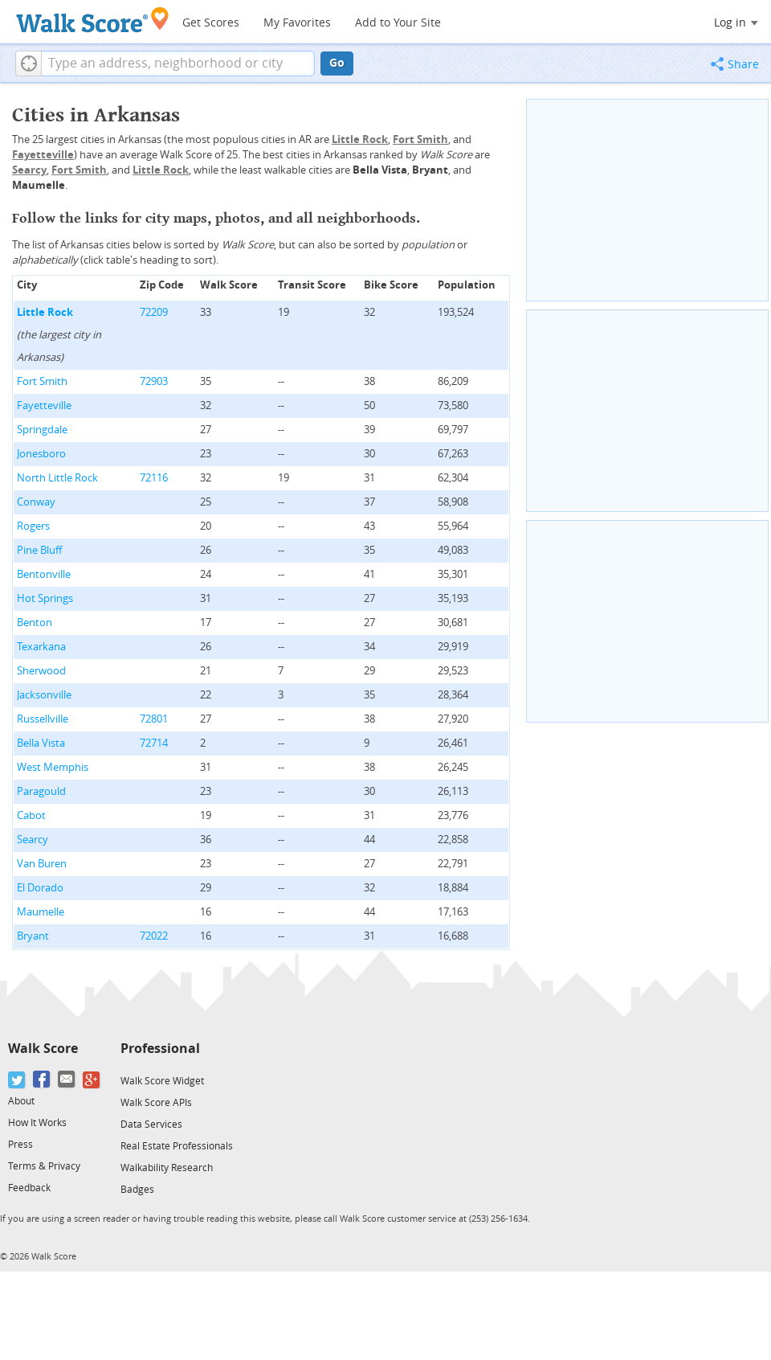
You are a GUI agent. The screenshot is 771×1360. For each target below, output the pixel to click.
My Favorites (297, 23)
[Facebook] (42, 1080)
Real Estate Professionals (176, 1146)
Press (20, 1144)
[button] (28, 63)
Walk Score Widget (162, 1081)
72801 (154, 719)
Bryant (33, 936)
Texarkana (41, 647)
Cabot (31, 815)
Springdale (42, 430)
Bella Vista (41, 743)
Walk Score (43, 1048)
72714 (154, 743)
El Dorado (40, 888)
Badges (137, 1189)
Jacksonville (44, 695)
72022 (154, 936)
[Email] (67, 1080)
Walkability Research (166, 1168)
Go (337, 63)
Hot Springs (45, 598)
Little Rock (45, 312)
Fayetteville (44, 405)
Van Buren (42, 864)
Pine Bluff (39, 550)
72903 (154, 381)
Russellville (42, 719)
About (21, 1101)
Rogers (33, 526)
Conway (36, 502)
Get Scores (210, 23)
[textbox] (178, 63)
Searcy (32, 840)
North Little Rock (57, 478)
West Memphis (52, 767)
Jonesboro (41, 454)
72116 (154, 478)
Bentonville (44, 574)
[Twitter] (17, 1080)
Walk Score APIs (156, 1102)
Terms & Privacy (44, 1166)
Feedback (29, 1188)
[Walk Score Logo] (92, 19)
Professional (160, 1048)
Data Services (151, 1124)
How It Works (37, 1123)
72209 (154, 312)
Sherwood (41, 671)
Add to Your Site (398, 23)
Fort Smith (42, 381)
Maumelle (40, 912)
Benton (34, 623)
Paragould (41, 791)
